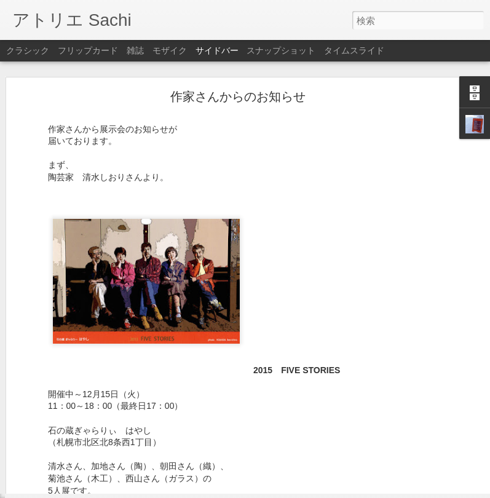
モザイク (169, 50)
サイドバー (217, 50)
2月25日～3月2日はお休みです (81, 462)
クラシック (27, 50)
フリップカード (88, 50)
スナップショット (281, 50)
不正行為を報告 (320, 490)
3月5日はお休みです (63, 434)
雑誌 (135, 50)
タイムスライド (354, 50)
